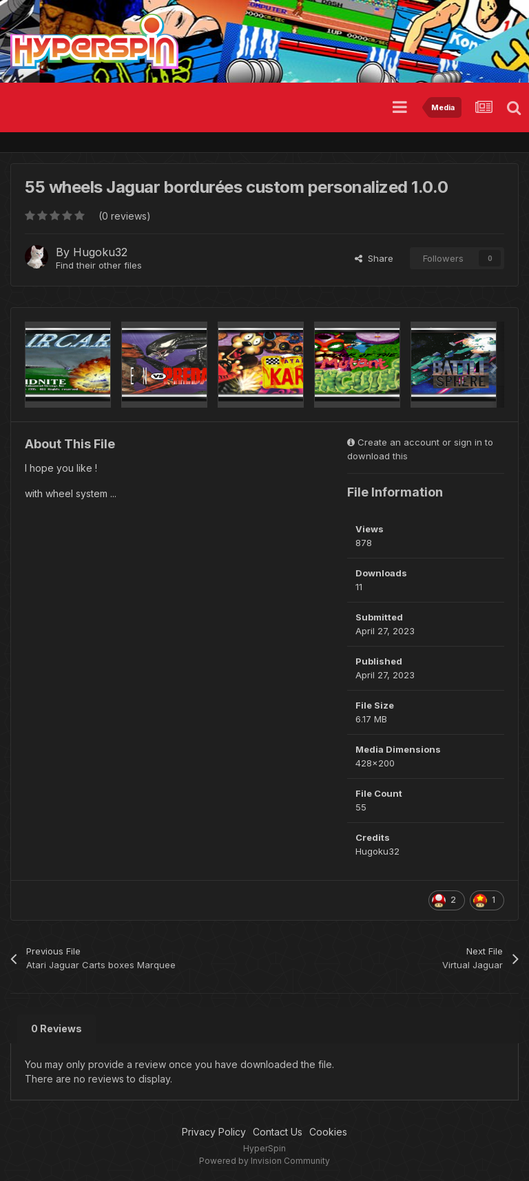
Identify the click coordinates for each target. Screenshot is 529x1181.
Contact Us (277, 1132)
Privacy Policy (214, 1132)
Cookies (328, 1132)
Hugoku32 (100, 252)
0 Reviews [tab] (56, 1028)
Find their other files (99, 265)
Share (374, 258)
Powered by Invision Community (264, 1161)
